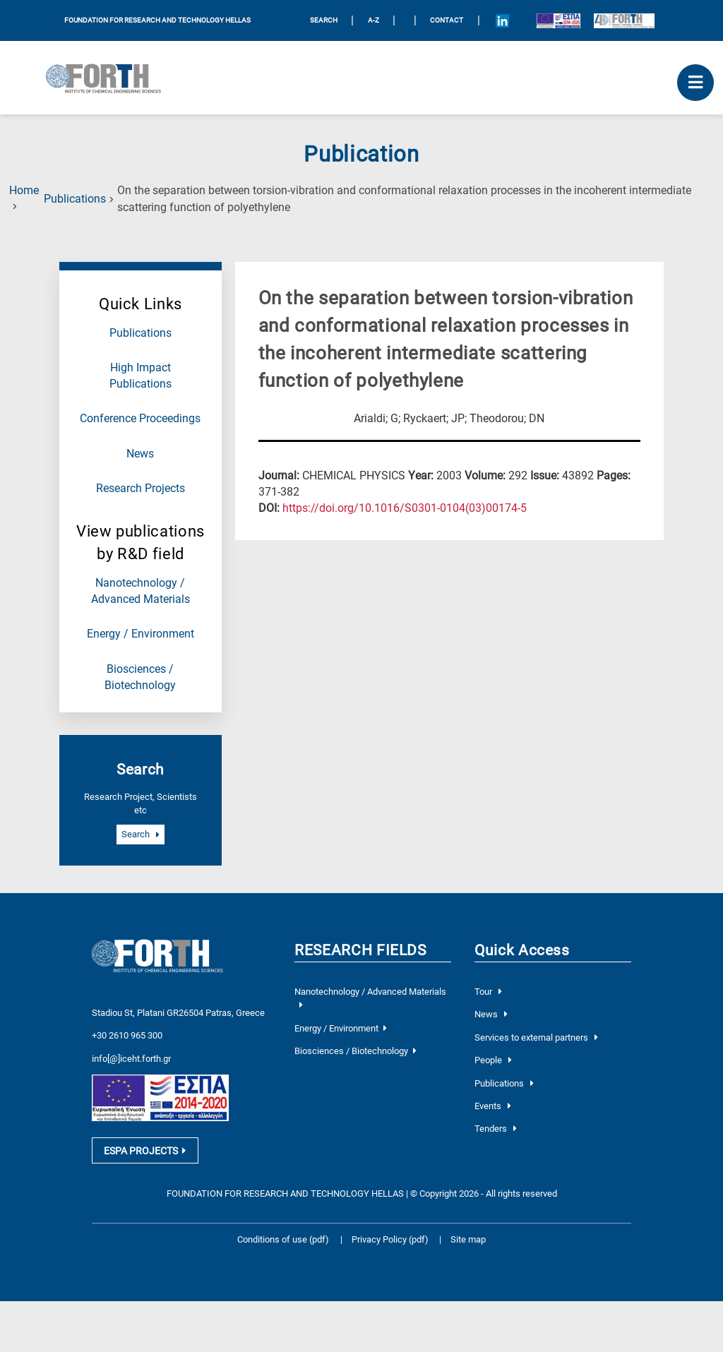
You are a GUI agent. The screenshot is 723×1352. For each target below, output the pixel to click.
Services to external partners (536, 1037)
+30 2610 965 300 (127, 1018)
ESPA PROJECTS (145, 1148)
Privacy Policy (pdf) (391, 1237)
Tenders (495, 1128)
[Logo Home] (109, 77)
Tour (488, 991)
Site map (468, 1237)
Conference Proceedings (140, 418)
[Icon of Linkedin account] (502, 20)
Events (492, 1106)
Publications (75, 199)
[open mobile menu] (695, 82)
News (140, 454)
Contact (446, 20)
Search (140, 835)
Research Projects (140, 488)
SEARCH (323, 20)
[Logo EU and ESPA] (558, 20)
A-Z (373, 20)
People (493, 1060)
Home (24, 190)
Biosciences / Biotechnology (355, 1051)
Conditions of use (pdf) (283, 1237)
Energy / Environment (140, 634)
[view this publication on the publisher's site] (404, 508)
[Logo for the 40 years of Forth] (624, 20)
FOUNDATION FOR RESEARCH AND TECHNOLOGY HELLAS (157, 20)
